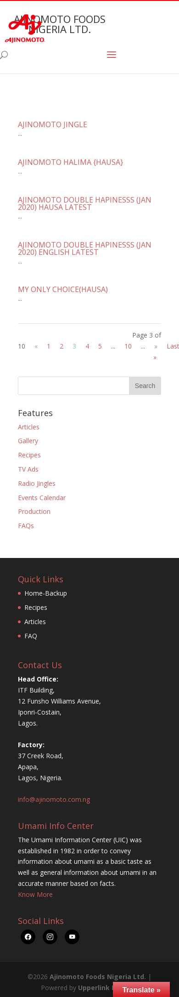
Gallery (28, 440)
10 (128, 346)
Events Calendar (42, 497)
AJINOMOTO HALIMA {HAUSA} (70, 162)
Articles (28, 426)
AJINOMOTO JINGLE (52, 124)
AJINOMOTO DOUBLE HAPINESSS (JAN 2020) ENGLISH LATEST (84, 248)
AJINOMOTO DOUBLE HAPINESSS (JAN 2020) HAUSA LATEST (84, 203)
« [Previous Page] (36, 346)
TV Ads (28, 469)
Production (34, 511)
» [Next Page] (155, 346)
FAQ (30, 635)
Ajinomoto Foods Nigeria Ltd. (98, 976)
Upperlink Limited (107, 987)
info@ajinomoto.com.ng (54, 799)
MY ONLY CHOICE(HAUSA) (63, 289)
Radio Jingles (37, 483)
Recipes (29, 455)
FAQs (26, 525)
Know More (35, 894)
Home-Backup (45, 593)
